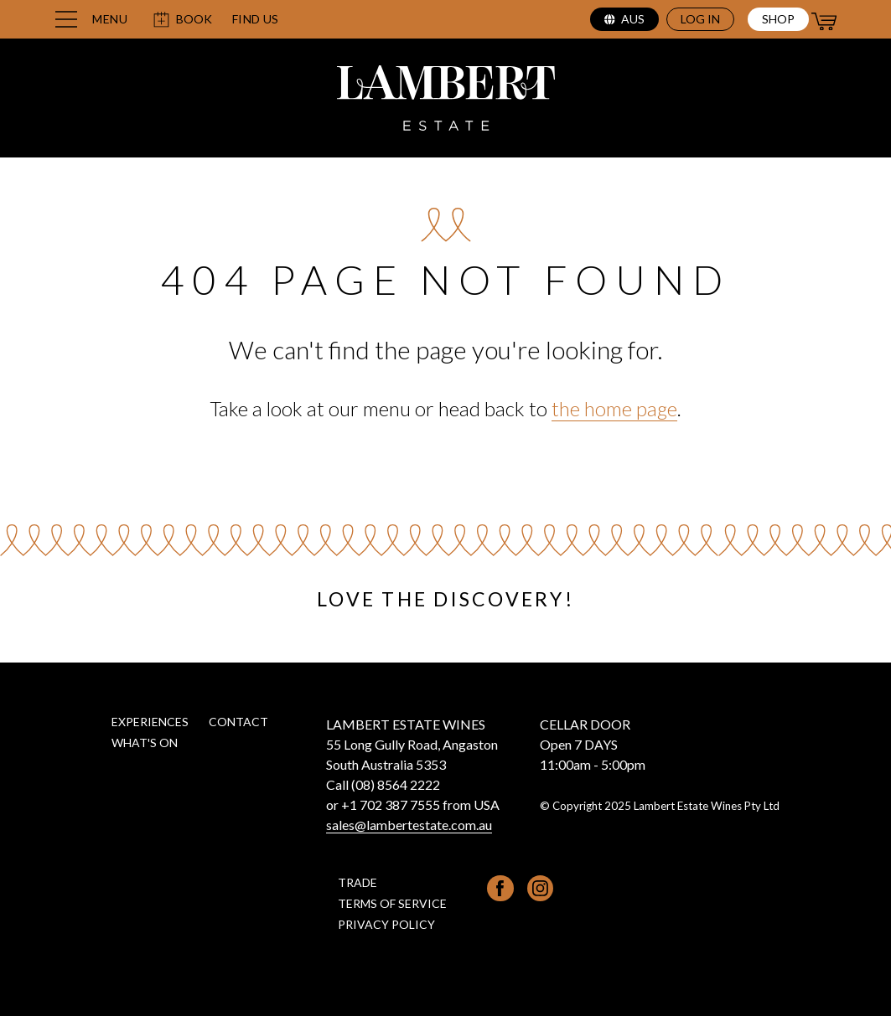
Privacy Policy (386, 924)
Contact (238, 721)
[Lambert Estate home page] (446, 100)
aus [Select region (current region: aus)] (624, 19)
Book (182, 19)
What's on (144, 742)
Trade (357, 882)
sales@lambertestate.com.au (409, 825)
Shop (778, 19)
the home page (614, 408)
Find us (255, 19)
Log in (700, 19)
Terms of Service (392, 903)
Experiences (150, 721)
